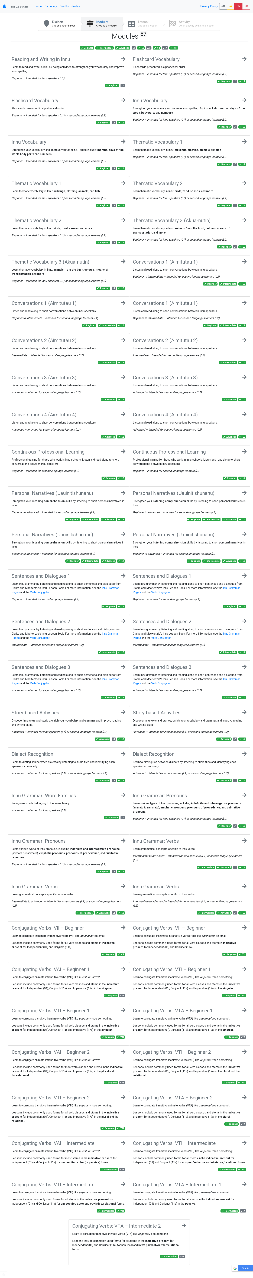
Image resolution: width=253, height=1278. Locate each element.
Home (38, 6)
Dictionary (51, 6)
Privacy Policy (209, 6)
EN (238, 6)
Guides (76, 6)
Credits (64, 6)
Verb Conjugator (39, 592)
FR (246, 6)
